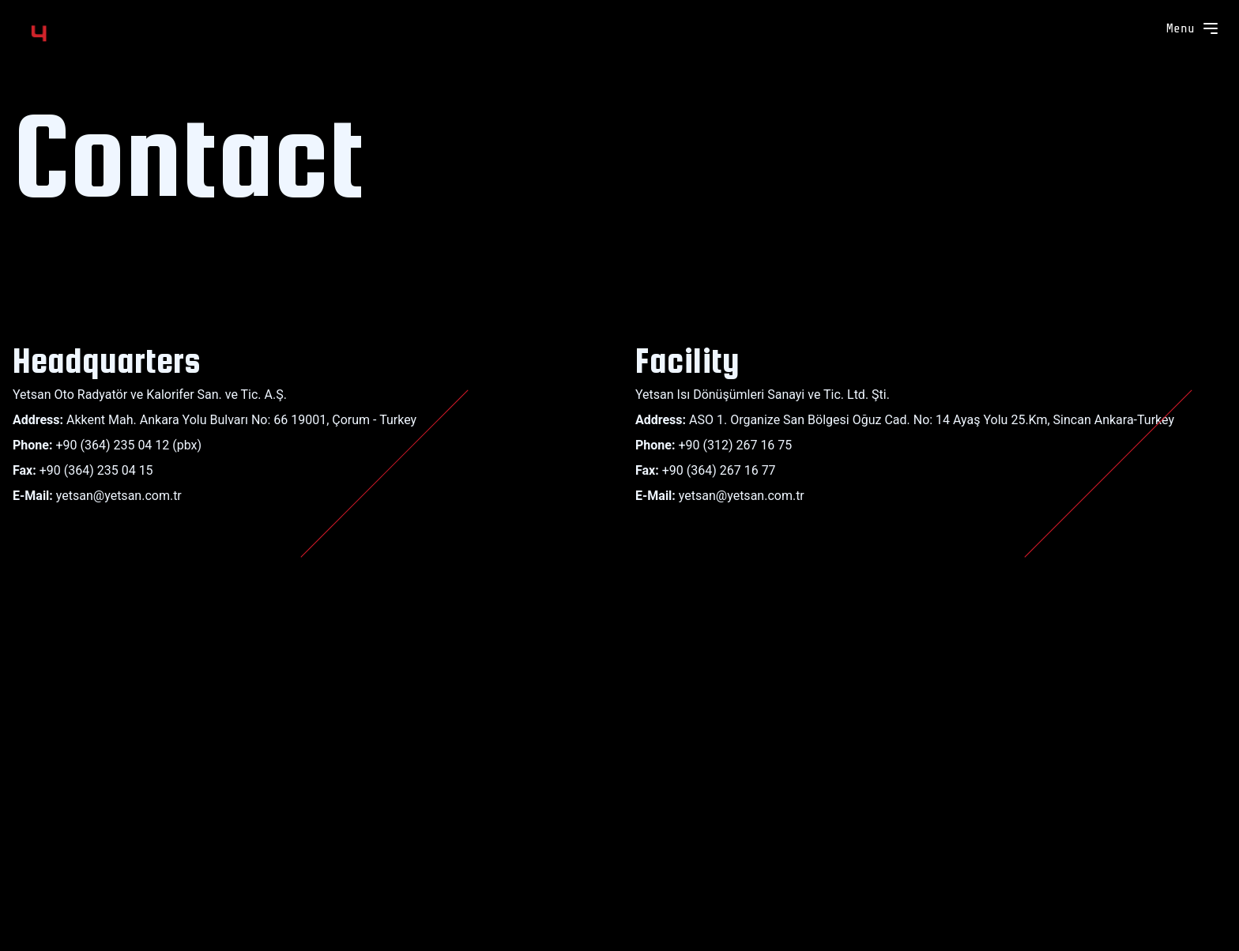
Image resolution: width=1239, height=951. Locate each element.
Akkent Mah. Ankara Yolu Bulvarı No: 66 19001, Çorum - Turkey (241, 419)
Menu (1193, 28)
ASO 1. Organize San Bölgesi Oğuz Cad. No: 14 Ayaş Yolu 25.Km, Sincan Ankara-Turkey (931, 419)
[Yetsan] (79, 31)
